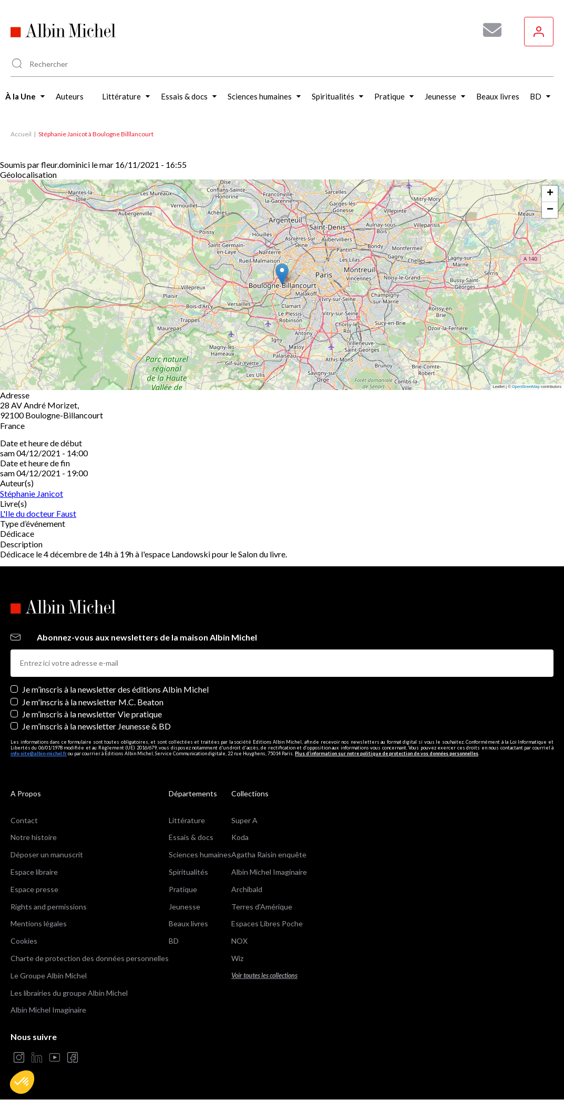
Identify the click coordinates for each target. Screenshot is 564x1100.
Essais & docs (191, 837)
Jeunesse (184, 906)
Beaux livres (188, 923)
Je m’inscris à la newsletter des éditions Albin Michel (115, 689)
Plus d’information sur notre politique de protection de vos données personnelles (386, 753)
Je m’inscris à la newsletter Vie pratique (92, 714)
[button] (22, 1082)
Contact (24, 820)
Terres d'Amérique (261, 906)
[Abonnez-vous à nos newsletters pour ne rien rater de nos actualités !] (488, 30)
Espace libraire (34, 871)
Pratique (183, 889)
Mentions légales (39, 923)
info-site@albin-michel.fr (39, 753)
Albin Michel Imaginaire (48, 1009)
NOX (239, 940)
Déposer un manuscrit (47, 854)
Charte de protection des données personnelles (90, 958)
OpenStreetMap (526, 386)
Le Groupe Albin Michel (49, 975)
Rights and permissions (49, 906)
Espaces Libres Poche (267, 923)
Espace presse (34, 889)
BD (174, 940)
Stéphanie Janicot (31, 493)
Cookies (24, 940)
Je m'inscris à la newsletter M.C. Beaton (92, 702)
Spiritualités (188, 871)
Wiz (237, 958)
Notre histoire (34, 837)
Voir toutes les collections (264, 975)
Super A (244, 820)
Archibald (246, 889)
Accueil (21, 134)
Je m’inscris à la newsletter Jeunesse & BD (96, 726)
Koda (240, 837)
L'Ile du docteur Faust (38, 513)
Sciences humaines (200, 854)
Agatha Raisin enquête (268, 854)
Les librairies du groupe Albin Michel (69, 992)
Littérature (187, 820)
